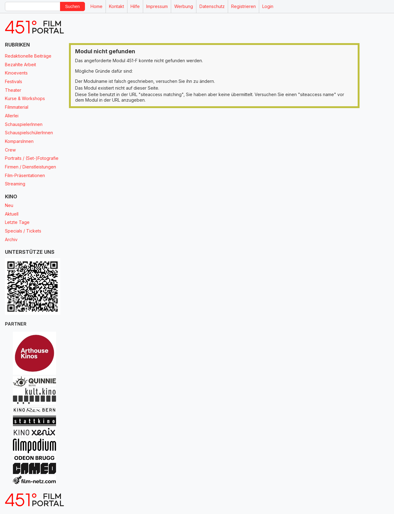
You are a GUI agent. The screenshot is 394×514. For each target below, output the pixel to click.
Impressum (157, 6)
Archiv (11, 239)
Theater (13, 90)
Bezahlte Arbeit (20, 64)
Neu (9, 205)
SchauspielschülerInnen (29, 132)
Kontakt (116, 6)
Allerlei (11, 115)
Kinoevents (16, 72)
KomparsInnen (19, 141)
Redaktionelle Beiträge (28, 56)
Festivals (13, 81)
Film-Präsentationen (25, 175)
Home (96, 6)
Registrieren (243, 6)
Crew (10, 149)
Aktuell (11, 214)
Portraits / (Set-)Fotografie (31, 158)
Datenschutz (212, 6)
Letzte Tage (17, 222)
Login (267, 6)
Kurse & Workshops (25, 98)
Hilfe (135, 6)
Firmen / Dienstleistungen (30, 166)
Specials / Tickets (23, 230)
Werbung (183, 6)
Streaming (15, 183)
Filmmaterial (16, 107)
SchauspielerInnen (23, 124)
